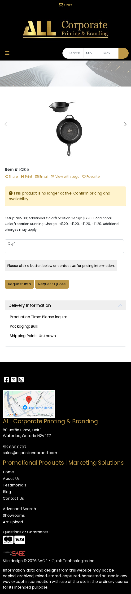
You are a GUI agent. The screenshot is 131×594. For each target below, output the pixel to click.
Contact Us (13, 498)
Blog (7, 491)
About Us (11, 478)
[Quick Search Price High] (110, 53)
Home (8, 472)
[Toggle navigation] (7, 53)
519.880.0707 (14, 447)
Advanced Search (19, 509)
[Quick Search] (73, 53)
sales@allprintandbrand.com (30, 452)
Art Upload (13, 522)
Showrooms (14, 515)
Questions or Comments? (26, 532)
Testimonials (14, 485)
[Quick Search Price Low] (92, 53)
